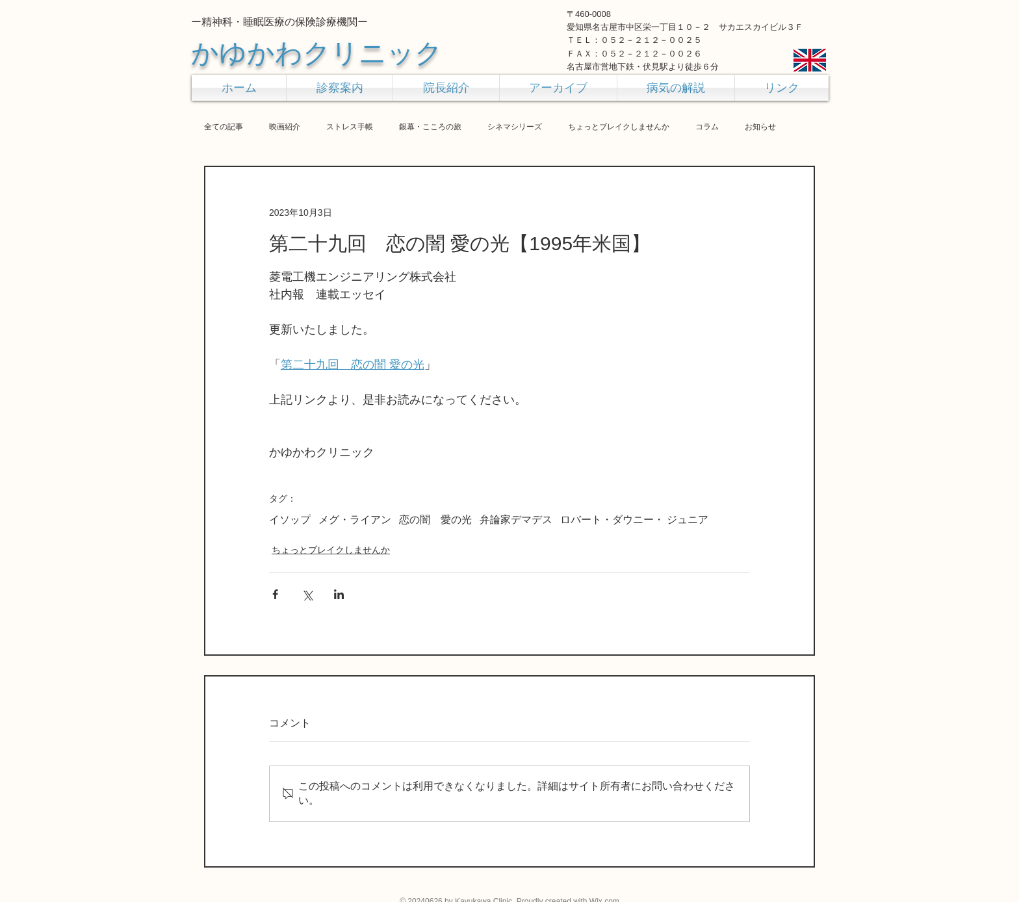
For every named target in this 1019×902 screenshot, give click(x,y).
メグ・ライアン (354, 519)
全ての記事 (223, 126)
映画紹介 (284, 126)
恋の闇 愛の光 (435, 519)
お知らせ (760, 126)
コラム (707, 126)
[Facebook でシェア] (275, 594)
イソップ (290, 519)
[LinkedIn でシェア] (339, 594)
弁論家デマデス (516, 519)
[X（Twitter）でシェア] (307, 594)
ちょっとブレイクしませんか (618, 126)
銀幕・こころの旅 (430, 126)
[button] (340, 88)
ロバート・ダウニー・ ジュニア (634, 519)
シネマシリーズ (514, 126)
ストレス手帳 (349, 126)
